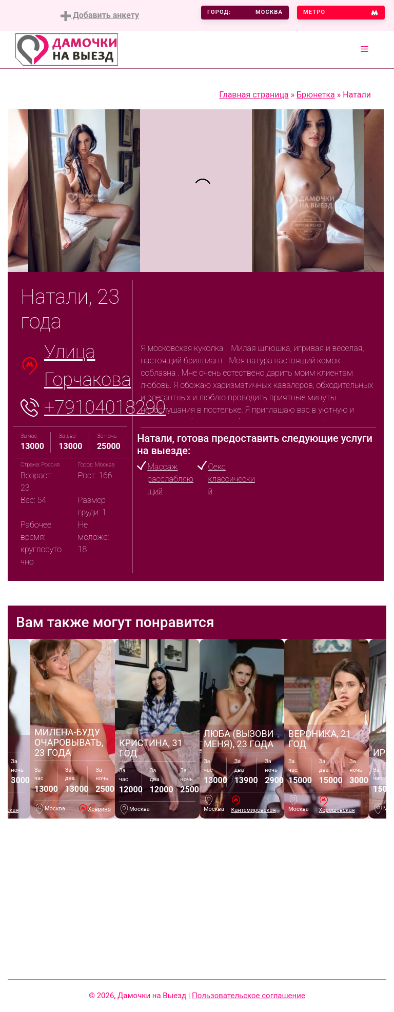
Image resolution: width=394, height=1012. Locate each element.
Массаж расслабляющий (170, 479)
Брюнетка (316, 95)
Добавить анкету (100, 15)
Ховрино (99, 808)
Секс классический (231, 479)
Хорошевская (336, 810)
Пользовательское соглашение (248, 995)
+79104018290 (105, 407)
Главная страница (253, 95)
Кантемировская (253, 810)
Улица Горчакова (87, 366)
